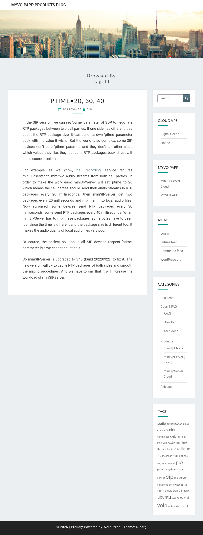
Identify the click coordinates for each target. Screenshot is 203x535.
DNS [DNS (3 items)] (165, 442)
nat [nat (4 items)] (181, 455)
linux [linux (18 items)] (185, 448)
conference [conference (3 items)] (163, 436)
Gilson (92, 109)
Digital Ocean (170, 134)
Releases (167, 387)
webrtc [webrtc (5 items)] (177, 506)
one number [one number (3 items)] (168, 463)
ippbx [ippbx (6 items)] (166, 449)
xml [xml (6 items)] (185, 506)
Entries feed (169, 242)
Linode (165, 143)
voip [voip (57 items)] (162, 505)
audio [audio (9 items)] (161, 424)
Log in (165, 233)
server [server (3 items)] (179, 469)
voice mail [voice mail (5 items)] (182, 497)
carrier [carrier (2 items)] (160, 430)
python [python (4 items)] (172, 469)
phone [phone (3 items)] (160, 469)
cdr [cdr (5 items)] (166, 430)
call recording (89, 170)
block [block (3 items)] (186, 424)
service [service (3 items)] (161, 478)
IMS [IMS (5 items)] (159, 449)
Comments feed (172, 251)
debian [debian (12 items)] (175, 436)
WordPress (112, 527)
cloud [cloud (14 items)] (174, 430)
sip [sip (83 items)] (169, 476)
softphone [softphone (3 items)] (162, 484)
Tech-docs (171, 331)
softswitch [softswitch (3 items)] (174, 484)
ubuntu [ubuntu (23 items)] (164, 497)
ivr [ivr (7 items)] (178, 449)
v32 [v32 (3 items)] (174, 497)
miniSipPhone (173, 348)
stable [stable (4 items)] (168, 490)
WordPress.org (171, 259)
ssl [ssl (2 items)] (162, 491)
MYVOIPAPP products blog (38, 5)
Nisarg (141, 527)
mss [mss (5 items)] (175, 456)
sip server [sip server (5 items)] (180, 478)
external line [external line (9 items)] (177, 442)
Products (167, 341)
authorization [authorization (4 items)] (174, 423)
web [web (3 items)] (170, 506)
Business (167, 298)
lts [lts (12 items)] (159, 455)
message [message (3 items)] (167, 456)
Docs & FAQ (169, 306)
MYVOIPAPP (169, 195)
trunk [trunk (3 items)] (186, 490)
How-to (169, 322)
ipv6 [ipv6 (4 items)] (173, 449)
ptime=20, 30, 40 (77, 100)
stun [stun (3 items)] (175, 490)
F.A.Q (167, 313)
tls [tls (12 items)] (181, 490)
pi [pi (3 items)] (166, 469)
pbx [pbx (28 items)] (180, 462)
